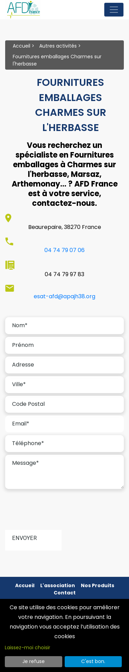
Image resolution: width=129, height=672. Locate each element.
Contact (65, 592)
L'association (57, 585)
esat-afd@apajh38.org (64, 296)
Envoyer (24, 538)
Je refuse (33, 661)
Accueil (21, 45)
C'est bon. (93, 661)
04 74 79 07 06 (64, 250)
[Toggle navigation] (113, 10)
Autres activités (58, 45)
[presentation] (57, 512)
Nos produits (97, 585)
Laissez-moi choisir (27, 647)
